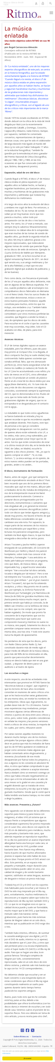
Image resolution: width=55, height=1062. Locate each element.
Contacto (36, 1036)
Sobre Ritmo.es (21, 1036)
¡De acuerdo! (28, 1058)
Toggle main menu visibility (52, 12)
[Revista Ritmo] (24, 13)
